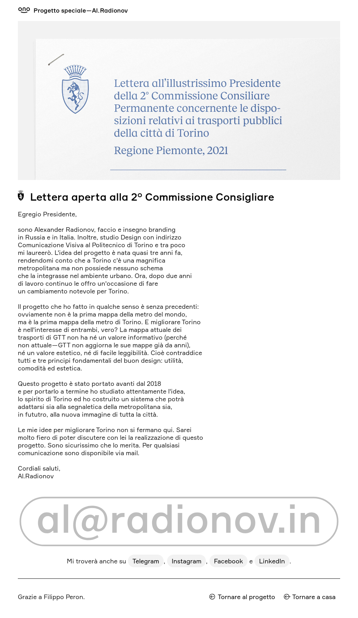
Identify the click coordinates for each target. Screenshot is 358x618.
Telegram (146, 561)
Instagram (186, 561)
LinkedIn (272, 561)
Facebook (228, 561)
